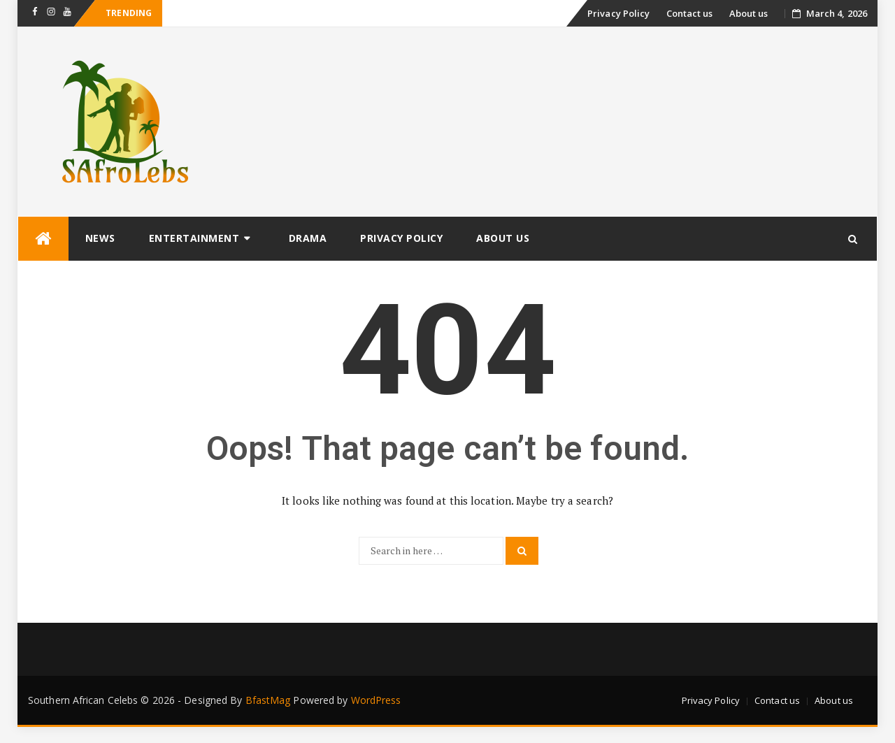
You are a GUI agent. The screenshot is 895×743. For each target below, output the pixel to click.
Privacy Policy (618, 13)
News (100, 238)
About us (748, 13)
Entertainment (194, 238)
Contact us (689, 13)
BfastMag (268, 700)
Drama (308, 238)
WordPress (376, 700)
